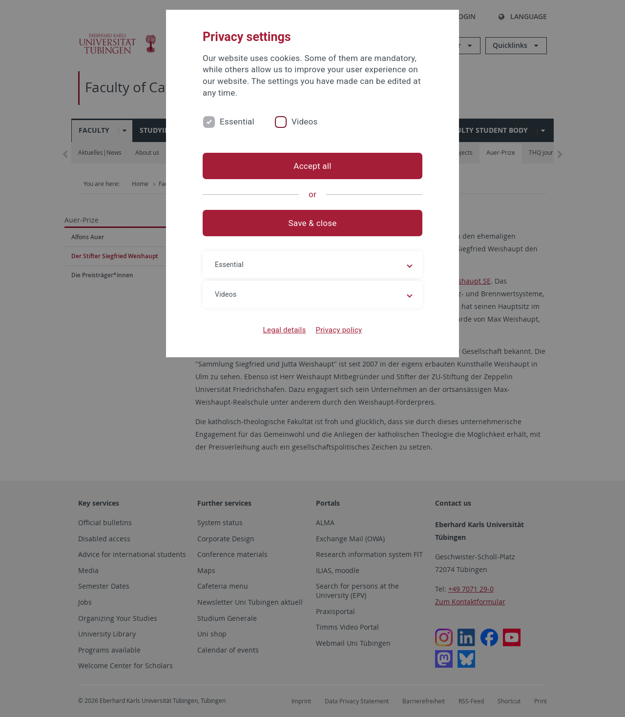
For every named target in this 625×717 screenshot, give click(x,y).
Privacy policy (338, 330)
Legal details (284, 330)
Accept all (312, 166)
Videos (305, 121)
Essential (237, 121)
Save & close (313, 223)
